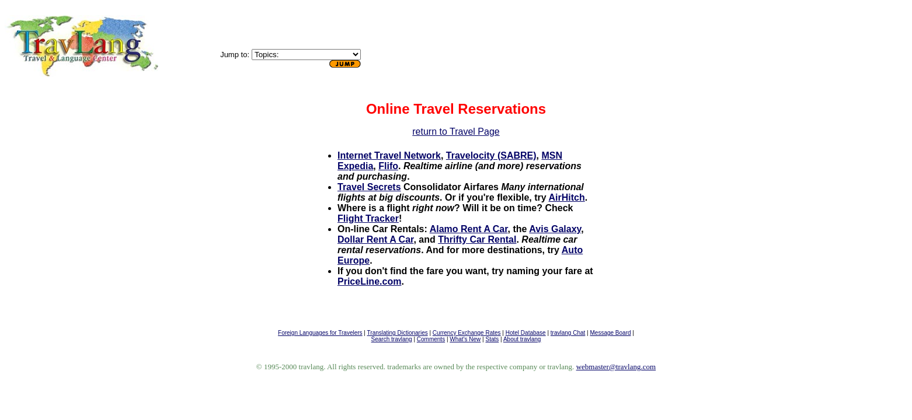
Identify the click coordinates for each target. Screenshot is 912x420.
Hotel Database (526, 333)
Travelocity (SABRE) (491, 155)
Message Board (610, 333)
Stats (492, 339)
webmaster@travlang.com (616, 366)
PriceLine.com (369, 281)
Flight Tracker (368, 218)
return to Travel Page (455, 131)
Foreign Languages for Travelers (320, 333)
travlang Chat (568, 333)
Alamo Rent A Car (469, 229)
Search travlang (391, 339)
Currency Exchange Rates (467, 333)
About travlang (522, 339)
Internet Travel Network (389, 155)
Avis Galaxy (555, 229)
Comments (431, 339)
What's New (465, 339)
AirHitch (566, 197)
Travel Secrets (369, 187)
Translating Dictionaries (397, 333)
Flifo (388, 166)
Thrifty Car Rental (477, 239)
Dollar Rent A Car (375, 239)
